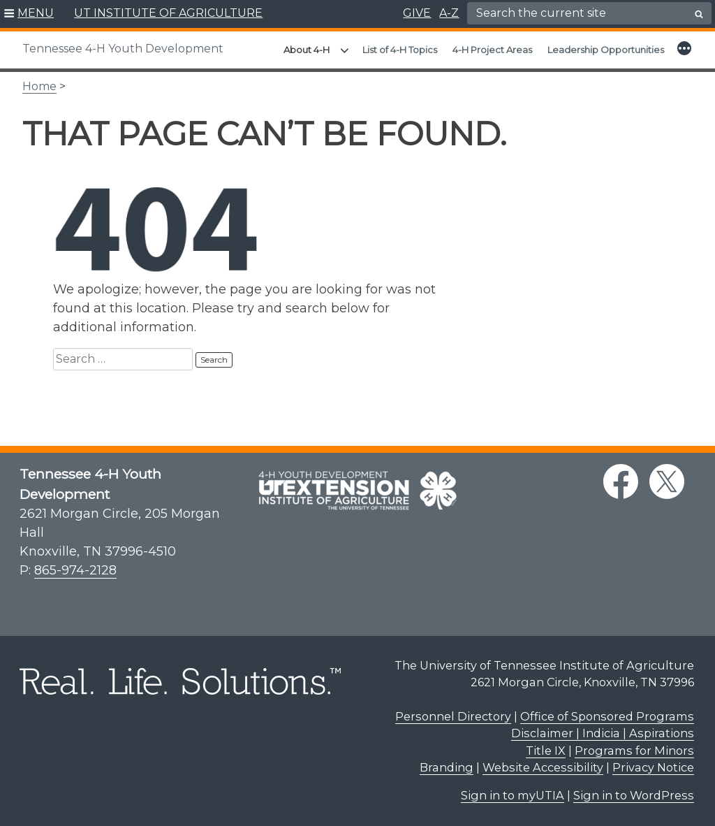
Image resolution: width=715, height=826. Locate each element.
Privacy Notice (653, 767)
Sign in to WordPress (633, 795)
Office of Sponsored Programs (607, 716)
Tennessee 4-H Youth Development (122, 48)
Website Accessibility (542, 767)
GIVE (417, 13)
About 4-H (306, 49)
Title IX (546, 751)
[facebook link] (620, 481)
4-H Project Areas (492, 49)
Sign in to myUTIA (512, 795)
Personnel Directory (453, 716)
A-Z (449, 13)
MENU (35, 13)
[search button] (699, 13)
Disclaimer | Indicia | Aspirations (602, 733)
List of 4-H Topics (399, 49)
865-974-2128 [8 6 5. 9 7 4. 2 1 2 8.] (75, 570)
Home (39, 86)
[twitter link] (666, 481)
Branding (446, 767)
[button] (29, 14)
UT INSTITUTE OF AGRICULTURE (168, 13)
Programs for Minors (634, 751)
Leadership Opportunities (605, 49)
